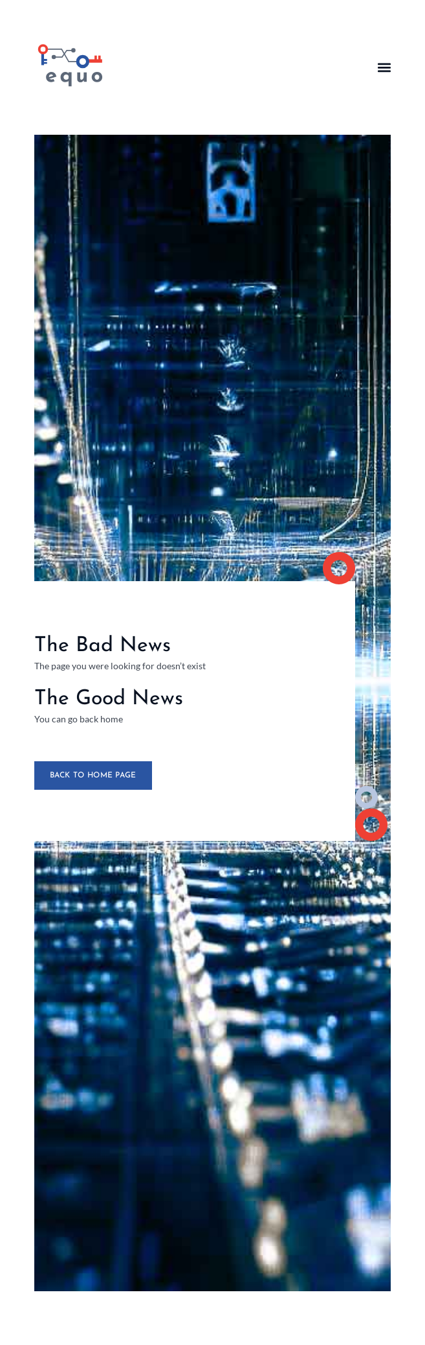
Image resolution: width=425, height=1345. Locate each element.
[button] (384, 67)
